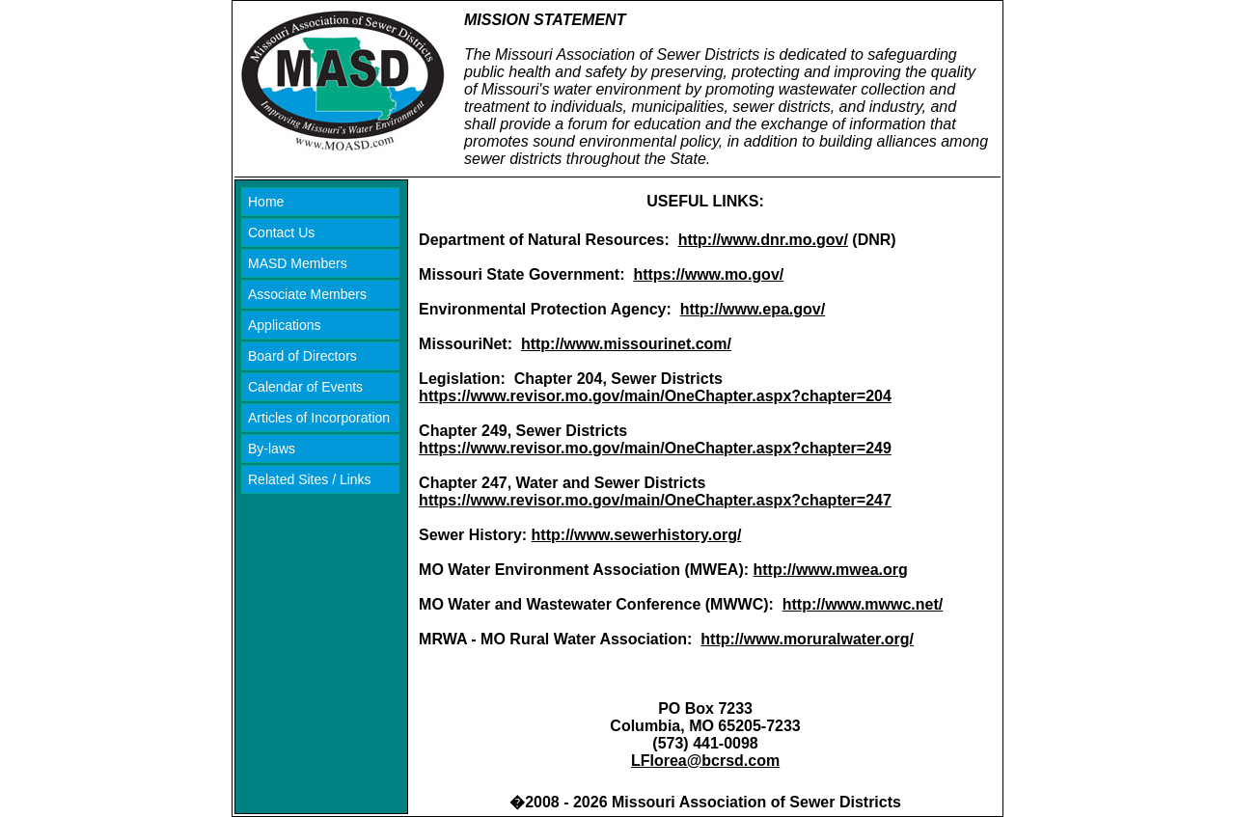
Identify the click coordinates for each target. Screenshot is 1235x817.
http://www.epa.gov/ (753, 309)
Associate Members (307, 294)
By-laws (271, 448)
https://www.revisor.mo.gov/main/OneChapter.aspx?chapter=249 (655, 448)
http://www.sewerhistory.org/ (637, 535)
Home (266, 201)
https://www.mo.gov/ (708, 274)
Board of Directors (302, 356)
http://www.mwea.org (831, 569)
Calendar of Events (305, 387)
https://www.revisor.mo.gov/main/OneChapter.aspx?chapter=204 (655, 396)
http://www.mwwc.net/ (863, 604)
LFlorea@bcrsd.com (705, 760)
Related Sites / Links (309, 479)
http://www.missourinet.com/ (626, 344)
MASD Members (297, 263)
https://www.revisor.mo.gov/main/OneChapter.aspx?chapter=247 (655, 500)
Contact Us (281, 232)
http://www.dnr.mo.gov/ (763, 239)
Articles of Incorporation (319, 417)
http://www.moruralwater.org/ (807, 639)
